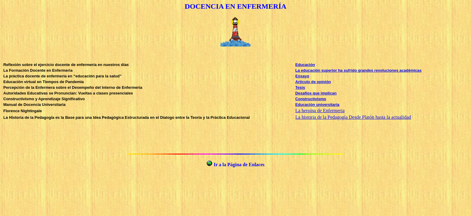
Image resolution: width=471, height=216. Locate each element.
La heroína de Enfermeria (320, 110)
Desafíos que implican (315, 93)
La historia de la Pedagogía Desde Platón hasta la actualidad (353, 117)
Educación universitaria (317, 104)
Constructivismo (310, 99)
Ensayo (302, 76)
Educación (305, 64)
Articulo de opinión (313, 82)
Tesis (300, 87)
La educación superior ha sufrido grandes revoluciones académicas (358, 70)
